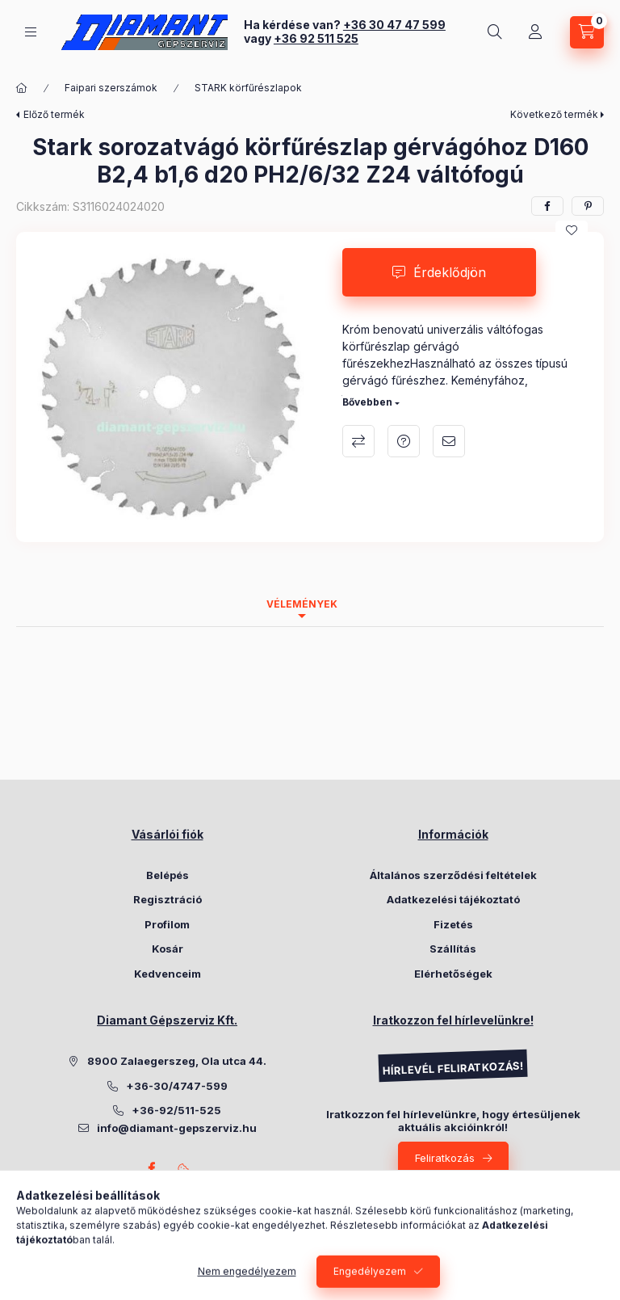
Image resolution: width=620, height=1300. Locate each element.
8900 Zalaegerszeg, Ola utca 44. (176, 1060)
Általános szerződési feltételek (453, 875)
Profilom (167, 924)
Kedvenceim (167, 973)
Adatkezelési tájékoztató (453, 899)
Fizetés (453, 924)
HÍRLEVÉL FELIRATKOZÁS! (453, 1068)
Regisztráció (167, 899)
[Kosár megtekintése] (587, 32)
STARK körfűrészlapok (248, 88)
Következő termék (554, 114)
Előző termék (54, 114)
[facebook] (547, 206)
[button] (171, 387)
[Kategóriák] (30, 32)
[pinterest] (588, 206)
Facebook (151, 1168)
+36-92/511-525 (176, 1110)
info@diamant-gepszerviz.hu (177, 1127)
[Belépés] (535, 32)
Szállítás (452, 948)
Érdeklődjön (449, 272)
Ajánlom (449, 441)
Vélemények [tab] (301, 604)
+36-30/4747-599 (177, 1085)
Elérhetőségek (453, 973)
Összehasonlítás (358, 441)
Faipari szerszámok (111, 88)
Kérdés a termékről (404, 441)
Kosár (167, 948)
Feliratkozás (445, 1157)
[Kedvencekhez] (571, 230)
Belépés (167, 875)
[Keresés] (495, 32)
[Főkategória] (21, 88)
